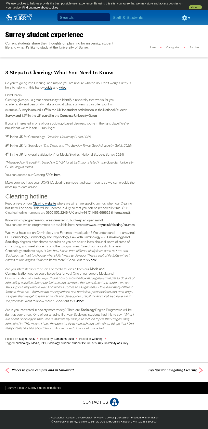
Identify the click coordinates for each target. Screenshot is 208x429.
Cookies (109, 417)
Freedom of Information (144, 417)
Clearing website (44, 203)
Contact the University (79, 417)
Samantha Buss (64, 338)
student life (79, 343)
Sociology (54, 343)
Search (104, 17)
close (194, 7)
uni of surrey (95, 343)
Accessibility (57, 417)
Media (35, 343)
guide (48, 87)
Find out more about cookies (40, 7)
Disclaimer (123, 417)
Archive (194, 47)
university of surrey (116, 343)
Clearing (97, 338)
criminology (23, 343)
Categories (173, 47)
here (57, 175)
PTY (43, 343)
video (62, 87)
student (65, 343)
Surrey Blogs (16, 387)
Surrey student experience (44, 34)
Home (152, 47)
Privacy (98, 417)
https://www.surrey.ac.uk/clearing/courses (105, 225)
